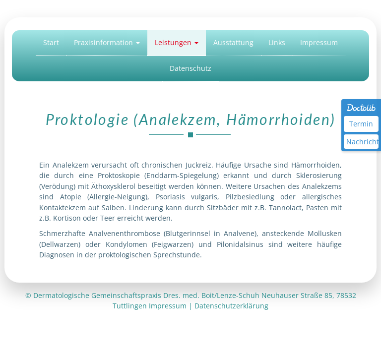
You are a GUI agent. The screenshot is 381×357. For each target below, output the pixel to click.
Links (276, 42)
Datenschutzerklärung (231, 305)
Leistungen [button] (176, 42)
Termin (361, 123)
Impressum (319, 42)
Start (51, 42)
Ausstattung (233, 42)
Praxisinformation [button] (107, 42)
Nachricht (362, 141)
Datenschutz (190, 68)
